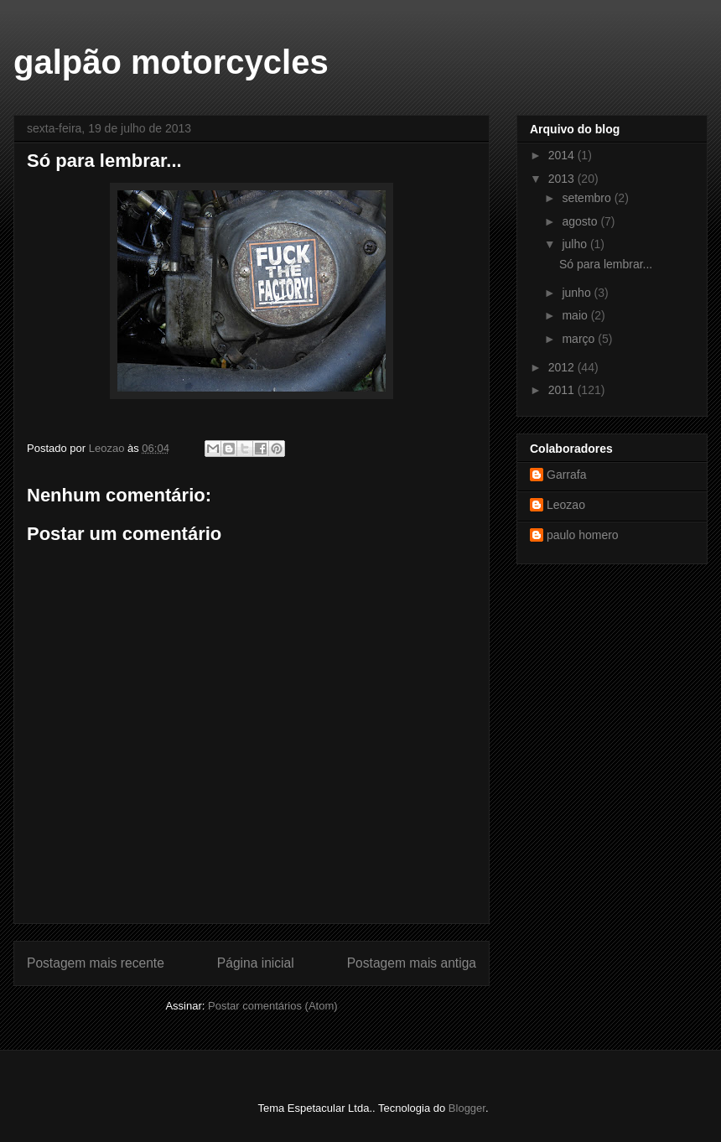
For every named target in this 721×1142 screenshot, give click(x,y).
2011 (563, 390)
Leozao (566, 504)
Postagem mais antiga (411, 963)
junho (578, 292)
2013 (563, 178)
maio (576, 315)
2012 (563, 367)
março (580, 338)
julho (575, 244)
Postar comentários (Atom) (273, 1005)
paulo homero (583, 535)
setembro (588, 198)
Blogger (467, 1108)
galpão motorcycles (171, 62)
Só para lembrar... (605, 264)
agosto (581, 221)
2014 (563, 155)
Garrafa (566, 474)
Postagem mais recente (95, 963)
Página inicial (255, 963)
